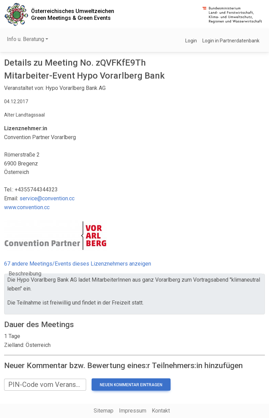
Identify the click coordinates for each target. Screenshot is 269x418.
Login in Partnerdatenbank (230, 40)
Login (191, 40)
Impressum (132, 410)
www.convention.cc (27, 207)
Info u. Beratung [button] (25, 39)
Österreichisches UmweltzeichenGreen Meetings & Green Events (72, 14)
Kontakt (161, 410)
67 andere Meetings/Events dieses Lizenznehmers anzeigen (77, 263)
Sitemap (103, 410)
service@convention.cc (47, 198)
